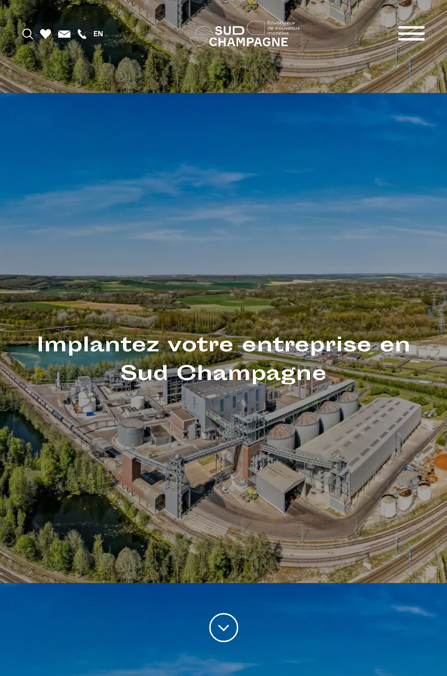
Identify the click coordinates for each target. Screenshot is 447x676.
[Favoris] (45, 33)
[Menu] (411, 33)
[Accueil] (245, 33)
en (98, 34)
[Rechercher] (27, 33)
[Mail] (64, 33)
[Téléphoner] (82, 33)
